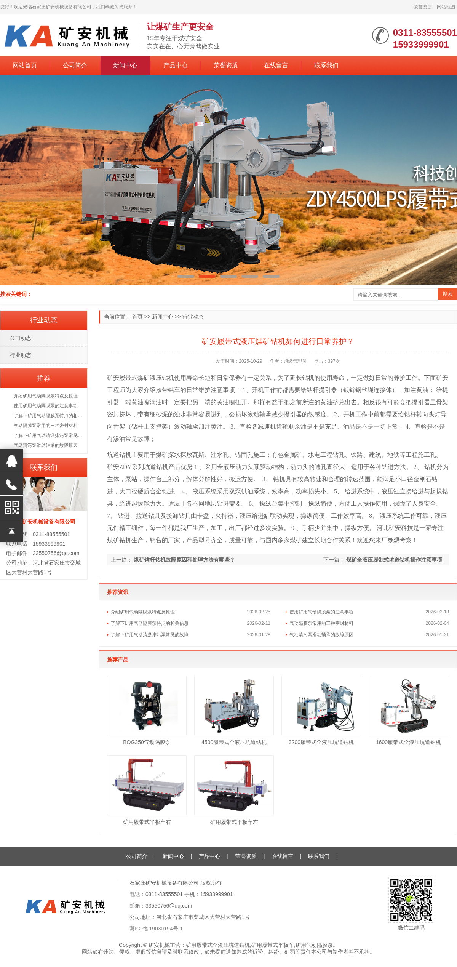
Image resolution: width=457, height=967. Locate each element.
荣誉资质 (423, 7)
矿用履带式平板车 (272, 945)
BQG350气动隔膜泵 (146, 742)
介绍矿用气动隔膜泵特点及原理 (143, 612)
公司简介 (75, 65)
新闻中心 (125, 65)
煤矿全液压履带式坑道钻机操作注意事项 (394, 560)
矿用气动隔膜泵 (314, 945)
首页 (137, 317)
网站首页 (25, 65)
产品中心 (175, 65)
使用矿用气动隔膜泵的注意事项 (321, 612)
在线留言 (276, 65)
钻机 (168, 378)
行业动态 (193, 317)
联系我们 (326, 65)
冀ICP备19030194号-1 (156, 928)
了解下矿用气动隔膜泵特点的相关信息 (150, 623)
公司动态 (20, 338)
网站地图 (446, 7)
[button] (185, 276)
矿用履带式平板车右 (147, 822)
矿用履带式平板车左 (234, 822)
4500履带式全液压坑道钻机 (234, 742)
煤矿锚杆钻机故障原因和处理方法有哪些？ (184, 560)
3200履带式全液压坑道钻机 (321, 742)
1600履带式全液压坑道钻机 (408, 742)
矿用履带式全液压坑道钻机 (218, 945)
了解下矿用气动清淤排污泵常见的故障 (150, 634)
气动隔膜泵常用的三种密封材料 (321, 623)
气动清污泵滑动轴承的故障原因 (321, 634)
